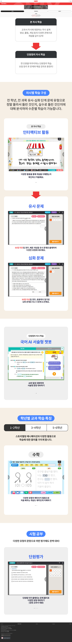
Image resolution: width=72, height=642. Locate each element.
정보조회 (8, 631)
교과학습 (12, 11)
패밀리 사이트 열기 (33, 1)
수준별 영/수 (59, 11)
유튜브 (70, 1)
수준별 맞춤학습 (3, 3)
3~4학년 (36, 427)
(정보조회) (11, 628)
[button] (35, 505)
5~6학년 (57, 427)
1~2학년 (14, 427)
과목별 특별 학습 (36, 11)
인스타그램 (69, 1)
